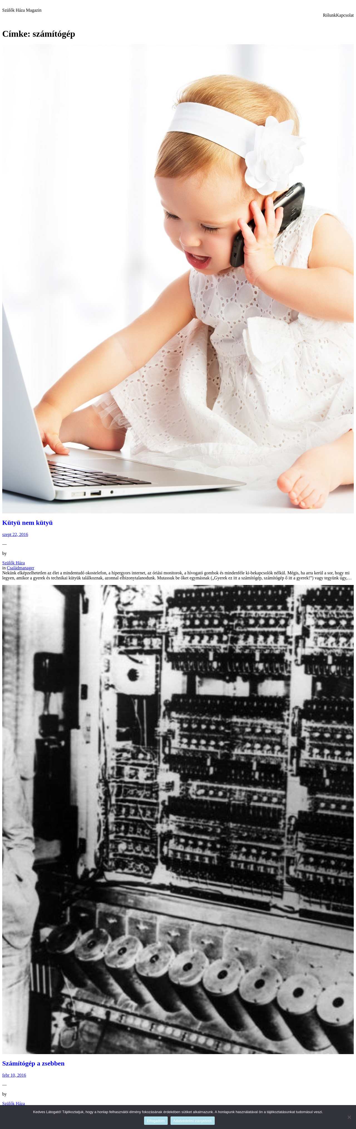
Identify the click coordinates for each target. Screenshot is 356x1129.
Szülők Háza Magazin (21, 10)
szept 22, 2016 (15, 534)
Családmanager (20, 567)
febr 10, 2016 (14, 1075)
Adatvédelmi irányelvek (192, 1121)
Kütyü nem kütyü (27, 522)
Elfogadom (156, 1121)
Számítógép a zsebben (33, 1063)
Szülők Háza (13, 562)
